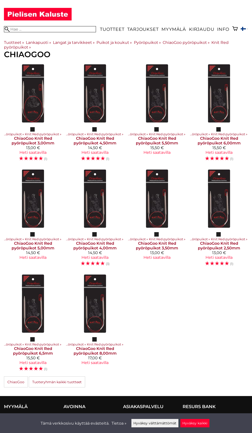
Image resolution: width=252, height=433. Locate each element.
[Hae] (50, 29)
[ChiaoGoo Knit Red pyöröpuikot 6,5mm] (33, 325)
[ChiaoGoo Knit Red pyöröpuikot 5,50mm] (157, 114)
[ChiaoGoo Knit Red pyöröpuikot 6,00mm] (219, 114)
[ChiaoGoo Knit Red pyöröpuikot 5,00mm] (33, 220)
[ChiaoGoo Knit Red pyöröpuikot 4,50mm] (95, 114)
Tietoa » (118, 423)
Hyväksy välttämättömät (154, 423)
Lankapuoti (38, 42)
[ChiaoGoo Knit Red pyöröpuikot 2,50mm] (219, 220)
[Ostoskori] (235, 29)
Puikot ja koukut (114, 42)
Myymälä (173, 29)
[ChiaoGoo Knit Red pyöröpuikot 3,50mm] (157, 220)
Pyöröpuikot (147, 42)
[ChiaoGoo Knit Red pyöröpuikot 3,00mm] (33, 114)
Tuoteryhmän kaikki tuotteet (57, 382)
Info (223, 29)
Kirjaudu (201, 29)
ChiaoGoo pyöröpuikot (186, 42)
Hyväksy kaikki (194, 423)
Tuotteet (112, 29)
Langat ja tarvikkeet (74, 42)
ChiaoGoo (15, 382)
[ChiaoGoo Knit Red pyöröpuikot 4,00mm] (95, 220)
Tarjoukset (142, 29)
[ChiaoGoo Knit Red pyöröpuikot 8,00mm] (95, 325)
